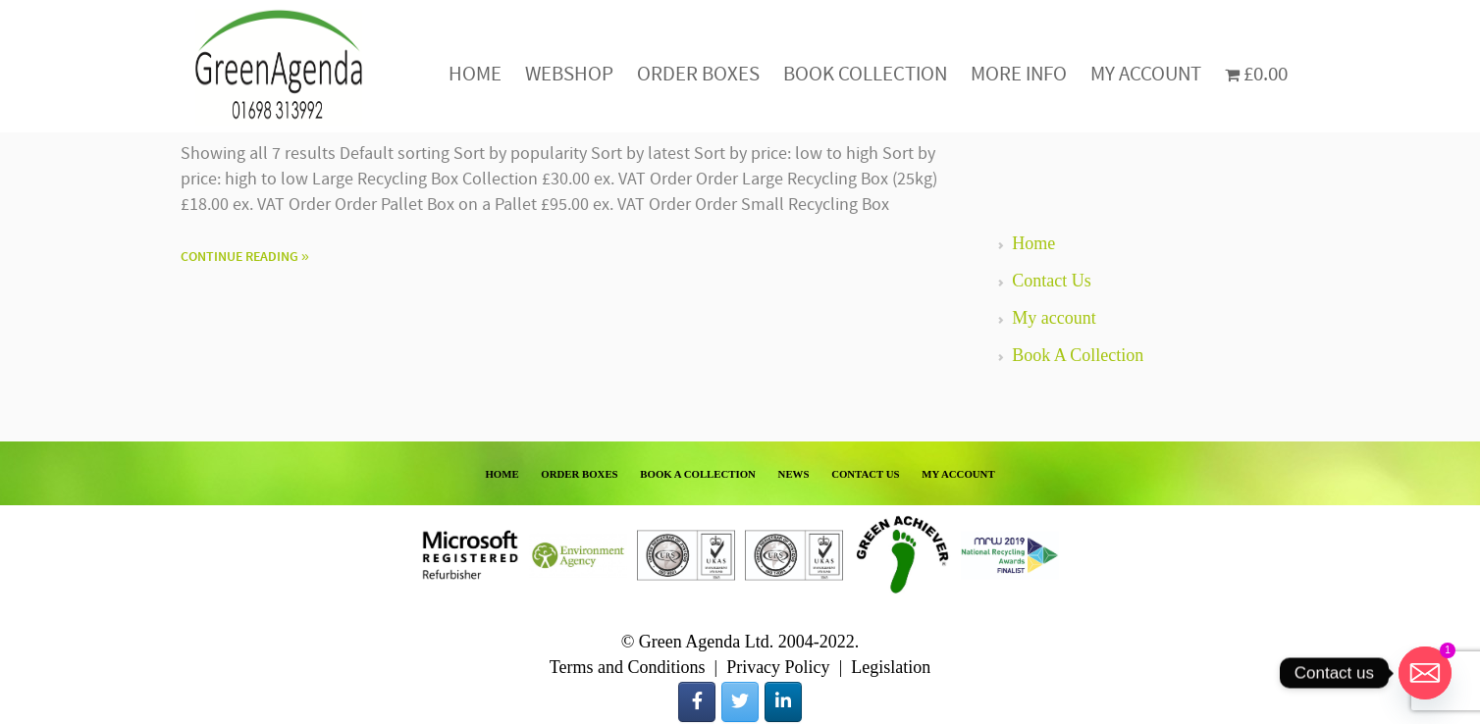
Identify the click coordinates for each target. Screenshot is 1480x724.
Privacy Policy (778, 667)
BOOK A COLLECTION (698, 474)
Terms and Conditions (628, 667)
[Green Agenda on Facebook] (696, 702)
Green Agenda (279, 66)
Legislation (890, 667)
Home (1033, 243)
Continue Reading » (245, 257)
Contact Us (1051, 280)
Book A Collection (1077, 355)
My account (1053, 318)
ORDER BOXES (579, 474)
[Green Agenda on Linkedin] (783, 702)
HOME (501, 474)
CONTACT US (865, 474)
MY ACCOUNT (958, 474)
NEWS (794, 474)
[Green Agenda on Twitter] (740, 702)
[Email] (1425, 672)
